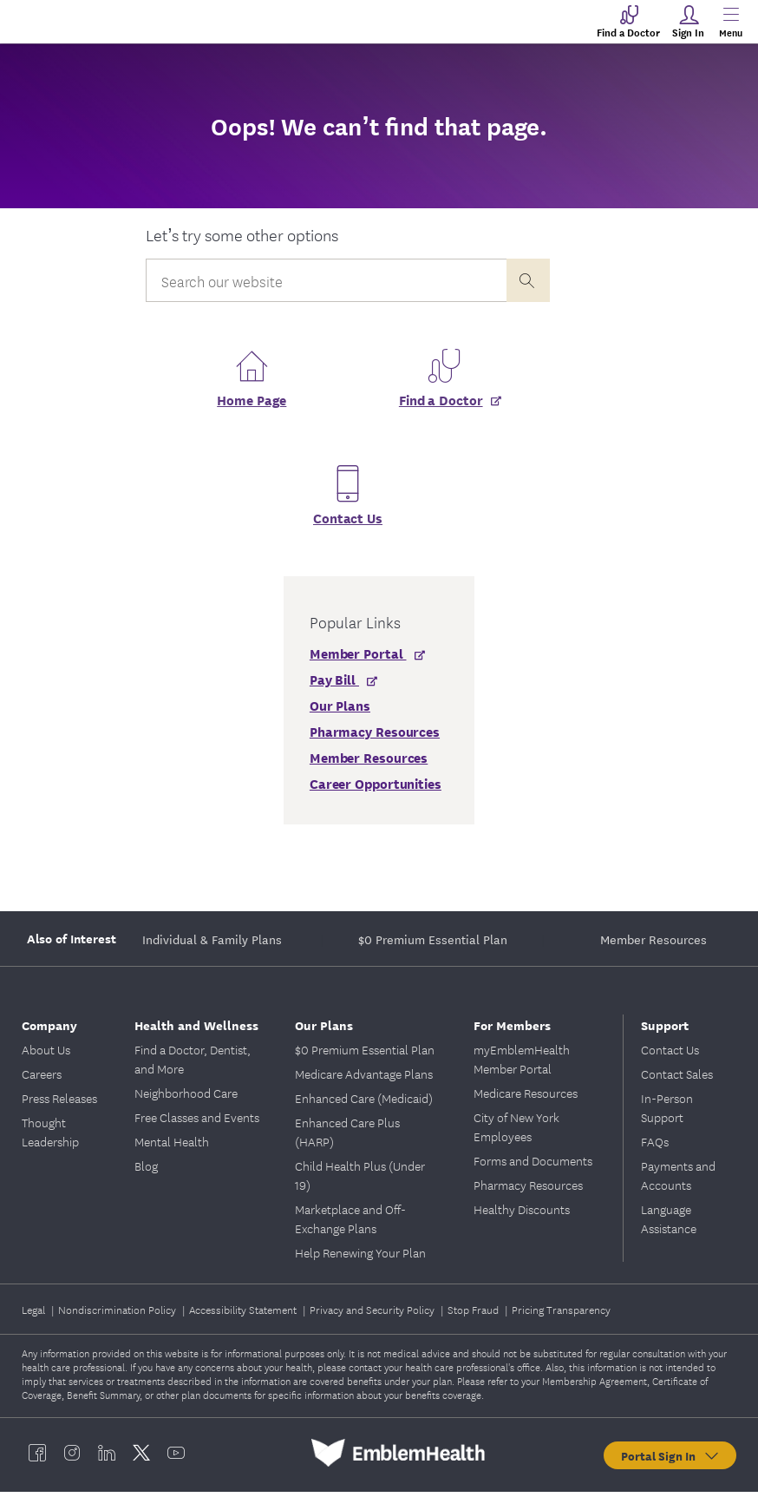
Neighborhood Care (186, 1097)
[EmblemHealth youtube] (176, 1458)
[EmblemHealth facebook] (37, 1458)
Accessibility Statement (244, 1314)
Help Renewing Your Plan (360, 1257)
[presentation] (528, 280)
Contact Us (347, 522)
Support (665, 1030)
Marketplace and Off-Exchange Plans (350, 1224)
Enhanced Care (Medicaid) (364, 1103)
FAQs (655, 1146)
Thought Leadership (50, 1137)
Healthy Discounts (522, 1214)
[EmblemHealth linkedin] (106, 1458)
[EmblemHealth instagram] (72, 1458)
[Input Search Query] (326, 280)
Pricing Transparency (561, 1314)
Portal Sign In (671, 1460)
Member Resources (653, 944)
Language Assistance (668, 1224)
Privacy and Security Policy (373, 1314)
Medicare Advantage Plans (364, 1078)
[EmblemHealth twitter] (141, 1458)
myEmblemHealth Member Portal (522, 1064)
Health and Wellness (196, 1030)
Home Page (251, 404)
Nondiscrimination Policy (118, 1314)
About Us (46, 1054)
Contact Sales (677, 1078)
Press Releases (59, 1103)
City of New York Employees (516, 1132)
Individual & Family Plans (212, 944)
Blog (146, 1170)
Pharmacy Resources (528, 1189)
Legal (35, 1314)
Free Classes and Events (196, 1122)
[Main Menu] (730, 21)
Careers (42, 1078)
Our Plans (324, 1030)
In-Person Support (667, 1112)
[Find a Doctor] (443, 411)
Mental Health (171, 1146)
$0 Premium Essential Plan (432, 944)
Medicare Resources (526, 1097)
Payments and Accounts (678, 1180)
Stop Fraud (474, 1314)
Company (49, 1030)
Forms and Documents (533, 1165)
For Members (512, 1030)
